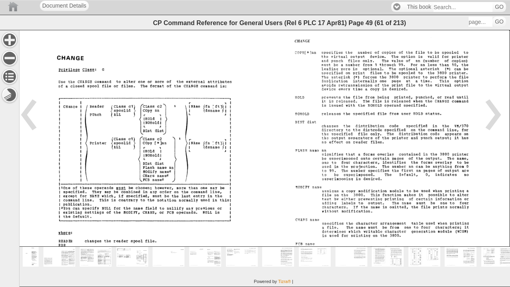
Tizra (284, 281)
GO (499, 7)
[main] (264, 158)
